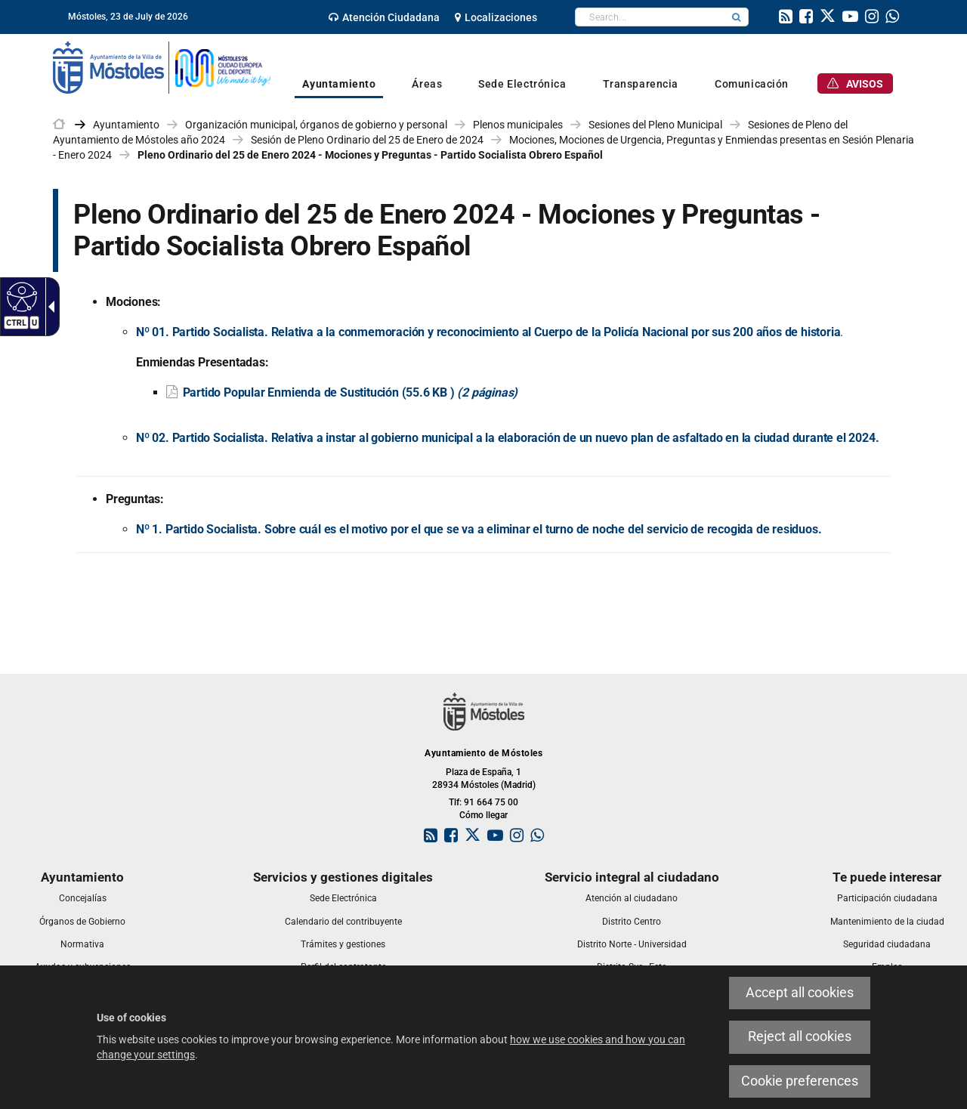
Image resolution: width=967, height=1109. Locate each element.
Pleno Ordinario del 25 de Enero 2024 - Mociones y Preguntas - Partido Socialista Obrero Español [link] (370, 155)
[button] (736, 17)
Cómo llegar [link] (483, 815)
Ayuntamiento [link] (126, 125)
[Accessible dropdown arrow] (48, 307)
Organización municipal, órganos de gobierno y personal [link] (316, 125)
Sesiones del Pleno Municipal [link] (655, 125)
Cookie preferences (799, 1081)
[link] (384, 17)
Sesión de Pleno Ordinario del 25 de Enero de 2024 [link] (367, 140)
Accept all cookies (800, 992)
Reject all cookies (799, 1036)
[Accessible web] (20, 296)
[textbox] (650, 17)
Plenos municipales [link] (518, 125)
